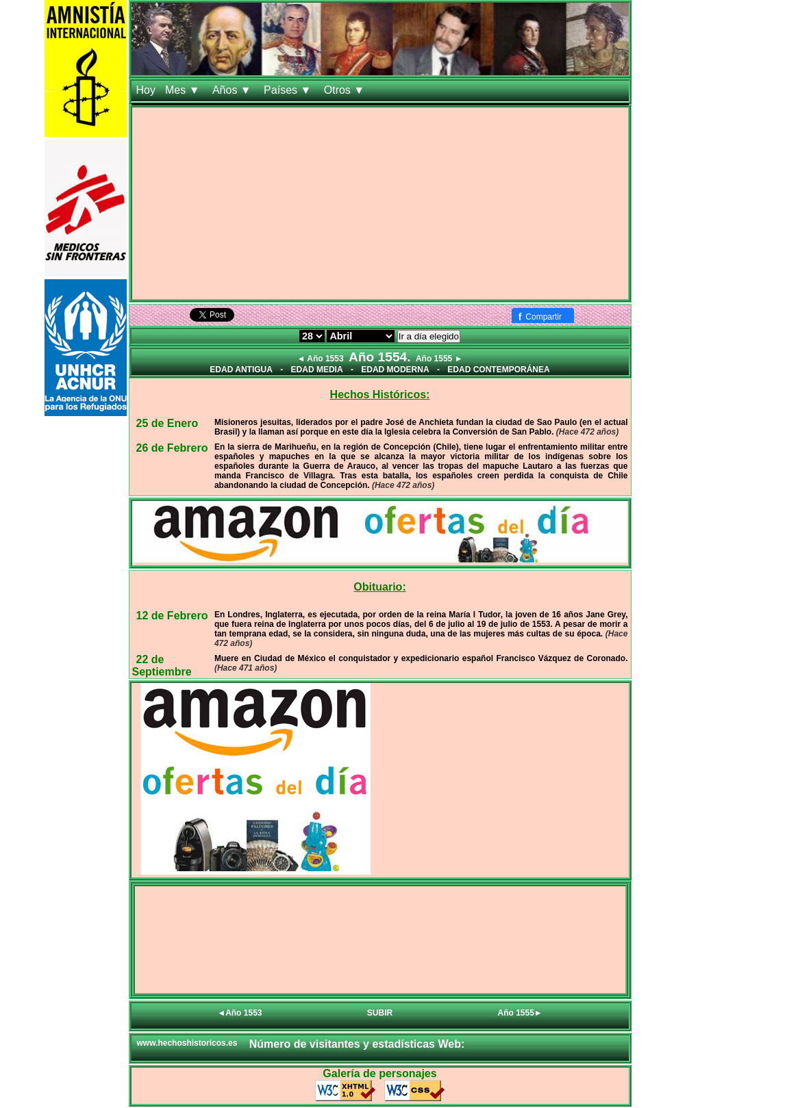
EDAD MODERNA (395, 369)
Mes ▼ (184, 90)
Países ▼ (289, 90)
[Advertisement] (380, 203)
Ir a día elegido (429, 336)
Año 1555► (520, 1013)
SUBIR (379, 1013)
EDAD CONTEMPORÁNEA (498, 369)
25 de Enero (167, 423)
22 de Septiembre (162, 666)
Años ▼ (233, 90)
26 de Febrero (172, 448)
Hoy (145, 90)
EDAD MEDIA (317, 369)
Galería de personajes (379, 1073)
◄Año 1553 (239, 1013)
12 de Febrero (172, 615)
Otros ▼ (346, 90)
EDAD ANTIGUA (241, 369)
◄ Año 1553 (320, 358)
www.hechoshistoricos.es (187, 1043)
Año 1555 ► (439, 358)
